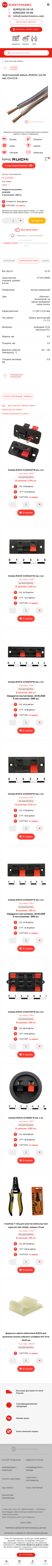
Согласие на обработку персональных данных (26, 1533)
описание (9, 261)
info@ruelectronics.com (26, 16)
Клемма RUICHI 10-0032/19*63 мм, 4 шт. (26, 682)
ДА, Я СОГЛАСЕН (26, 1555)
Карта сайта (26, 1523)
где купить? (7, 1488)
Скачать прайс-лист (26, 29)
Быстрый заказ (29, 230)
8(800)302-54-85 (20, 12)
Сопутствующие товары (18, 396)
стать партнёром (34, 1488)
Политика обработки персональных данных (26, 1528)
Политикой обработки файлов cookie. (32, 1545)
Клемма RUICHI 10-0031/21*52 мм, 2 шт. (26, 576)
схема (45, 261)
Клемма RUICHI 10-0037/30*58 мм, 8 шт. (26, 1012)
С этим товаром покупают (19, 165)
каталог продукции (11, 1460)
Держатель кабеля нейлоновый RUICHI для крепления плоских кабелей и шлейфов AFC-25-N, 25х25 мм (25, 1336)
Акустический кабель (14, 61)
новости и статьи (34, 1460)
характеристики (28, 261)
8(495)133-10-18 (20, 9)
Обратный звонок (26, 22)
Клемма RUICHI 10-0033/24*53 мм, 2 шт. (26, 794)
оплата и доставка (11, 1479)
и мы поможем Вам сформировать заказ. (26, 243)
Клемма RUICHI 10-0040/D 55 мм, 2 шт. (26, 1118)
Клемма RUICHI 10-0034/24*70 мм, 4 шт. (26, 900)
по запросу (20, 206)
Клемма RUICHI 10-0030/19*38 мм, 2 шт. (26, 470)
